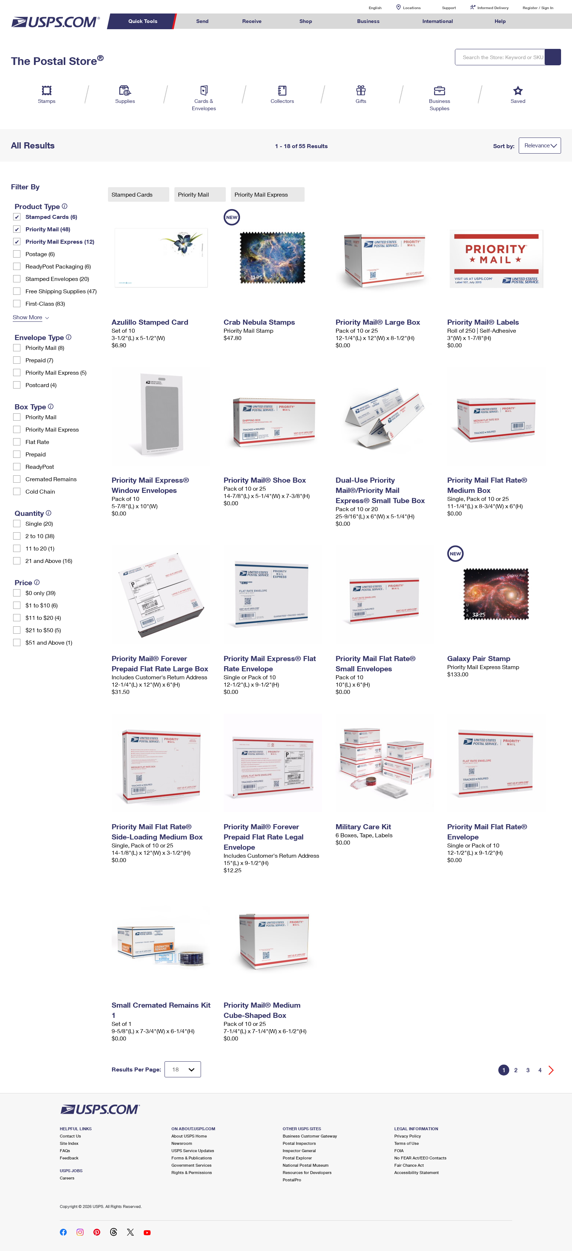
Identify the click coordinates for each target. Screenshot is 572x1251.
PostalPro (292, 1179)
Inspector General (299, 1150)
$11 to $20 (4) (43, 617)
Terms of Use (406, 1143)
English (368, 7)
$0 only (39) (40, 592)
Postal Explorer (297, 1157)
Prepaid (36, 454)
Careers (67, 1177)
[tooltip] (64, 206)
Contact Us (70, 1136)
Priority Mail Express (52, 429)
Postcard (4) (41, 384)
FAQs (65, 1150)
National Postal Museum (306, 1165)
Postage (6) (40, 253)
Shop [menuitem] (305, 21)
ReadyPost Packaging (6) (58, 266)
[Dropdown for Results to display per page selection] (183, 1069)
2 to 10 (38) (40, 535)
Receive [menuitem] (252, 21)
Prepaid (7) (39, 359)
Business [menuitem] (368, 21)
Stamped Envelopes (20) (57, 278)
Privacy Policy (407, 1136)
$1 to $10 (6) (42, 605)
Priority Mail (41, 416)
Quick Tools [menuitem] (143, 21)
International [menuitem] (437, 21)
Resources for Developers (307, 1172)
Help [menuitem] (500, 21)
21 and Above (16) (49, 560)
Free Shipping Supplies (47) (61, 290)
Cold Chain (40, 491)
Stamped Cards (133, 194)
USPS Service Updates (192, 1150)
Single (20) (39, 523)
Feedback (69, 1157)
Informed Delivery (493, 7)
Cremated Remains (51, 478)
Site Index (69, 1143)
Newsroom (181, 1143)
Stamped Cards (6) (51, 216)
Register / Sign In (538, 7)
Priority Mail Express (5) (56, 372)
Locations (412, 7)
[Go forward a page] (551, 1070)
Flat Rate (37, 441)
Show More (27, 316)
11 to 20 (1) (40, 548)
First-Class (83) (45, 303)
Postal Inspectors (299, 1143)
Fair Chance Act (409, 1165)
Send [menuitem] (202, 21)
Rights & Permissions (191, 1172)
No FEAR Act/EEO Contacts (420, 1157)
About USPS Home (189, 1136)
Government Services (191, 1165)
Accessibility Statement (416, 1172)
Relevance (537, 145)
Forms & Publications (191, 1157)
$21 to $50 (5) (43, 629)
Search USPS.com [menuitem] (537, 21)
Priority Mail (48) (48, 228)
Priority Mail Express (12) (60, 241)
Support (449, 7)
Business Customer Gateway (310, 1136)
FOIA (398, 1150)
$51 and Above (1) (49, 642)
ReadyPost (40, 466)
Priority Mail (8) (45, 347)
